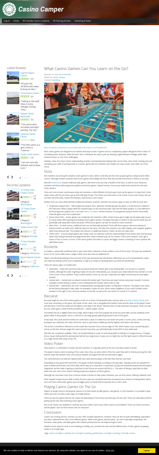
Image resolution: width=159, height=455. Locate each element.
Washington (26, 204)
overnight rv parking (112, 433)
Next (11, 177)
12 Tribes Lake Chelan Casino (27, 191)
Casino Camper (59, 77)
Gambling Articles (83, 20)
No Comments (65, 74)
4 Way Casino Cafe (29, 227)
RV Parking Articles (62, 20)
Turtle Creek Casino (29, 154)
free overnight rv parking (81, 433)
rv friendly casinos (128, 433)
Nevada (33, 236)
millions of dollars (91, 211)
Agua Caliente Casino (30, 257)
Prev (8, 177)
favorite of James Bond (134, 300)
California (34, 266)
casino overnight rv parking (60, 433)
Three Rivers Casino (29, 93)
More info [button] (110, 450)
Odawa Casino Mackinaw (27, 115)
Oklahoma (35, 253)
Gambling (56, 80)
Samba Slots (57, 182)
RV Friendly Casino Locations (36, 20)
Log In (7, 20)
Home (16, 20)
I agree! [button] (147, 451)
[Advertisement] (79, 43)
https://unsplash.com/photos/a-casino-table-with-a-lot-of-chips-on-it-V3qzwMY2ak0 (75, 147)
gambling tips (97, 433)
